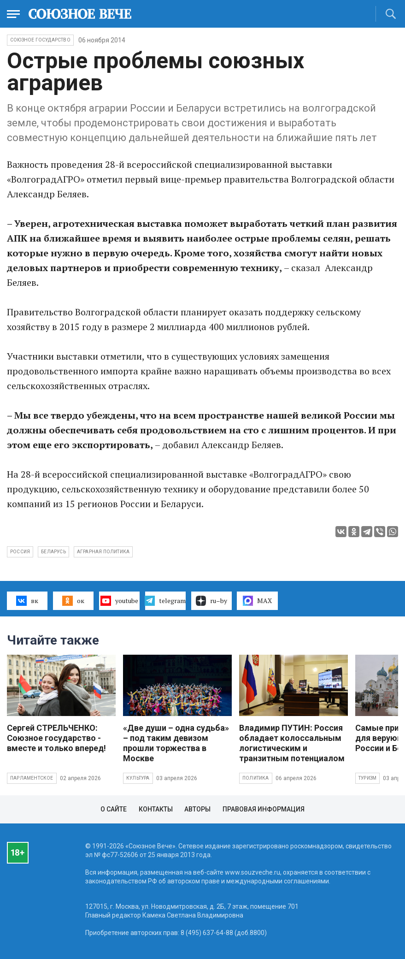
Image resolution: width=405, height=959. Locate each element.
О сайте (113, 809)
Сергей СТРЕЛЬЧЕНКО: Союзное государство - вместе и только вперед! (56, 738)
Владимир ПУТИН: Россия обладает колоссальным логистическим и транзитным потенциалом (292, 743)
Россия (20, 551)
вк (27, 601)
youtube (119, 601)
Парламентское (31, 778)
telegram (165, 601)
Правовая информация (264, 809)
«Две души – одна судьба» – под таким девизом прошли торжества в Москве (176, 743)
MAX (257, 601)
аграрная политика (103, 551)
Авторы (197, 809)
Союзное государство (40, 39)
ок (73, 601)
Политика (255, 778)
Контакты (156, 809)
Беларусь (53, 551)
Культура (138, 778)
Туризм (367, 778)
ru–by (211, 601)
